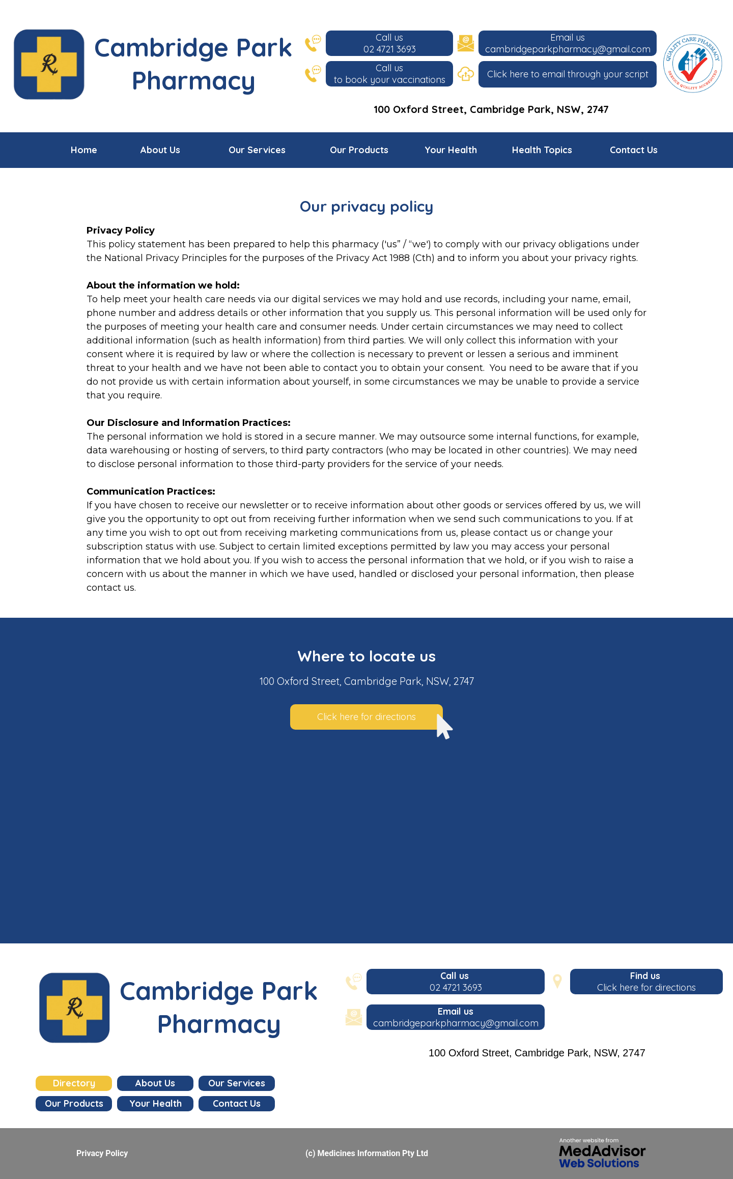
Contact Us (634, 150)
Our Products (359, 150)
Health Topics (542, 150)
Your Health (451, 150)
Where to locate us (366, 656)
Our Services (257, 150)
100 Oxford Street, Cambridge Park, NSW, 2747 (491, 109)
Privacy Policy (102, 1153)
